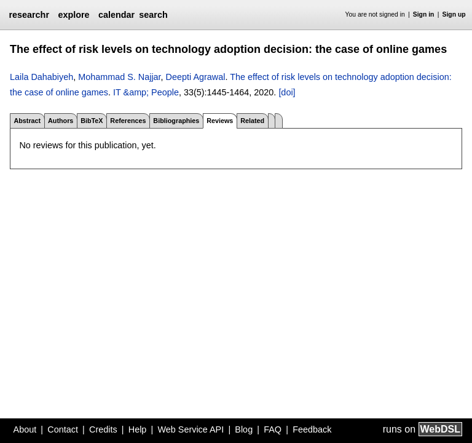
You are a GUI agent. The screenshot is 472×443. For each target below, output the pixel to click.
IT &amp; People (146, 92)
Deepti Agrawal (196, 77)
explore (73, 15)
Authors (60, 120)
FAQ (272, 429)
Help (137, 429)
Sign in (424, 14)
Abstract (27, 120)
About (25, 429)
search (153, 15)
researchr (29, 15)
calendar (116, 15)
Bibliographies (176, 120)
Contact (62, 429)
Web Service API (190, 429)
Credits (103, 429)
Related (252, 120)
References (128, 120)
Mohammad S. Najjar (119, 77)
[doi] (286, 92)
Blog (244, 429)
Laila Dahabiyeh (41, 77)
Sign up (454, 14)
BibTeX (92, 120)
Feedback (312, 429)
